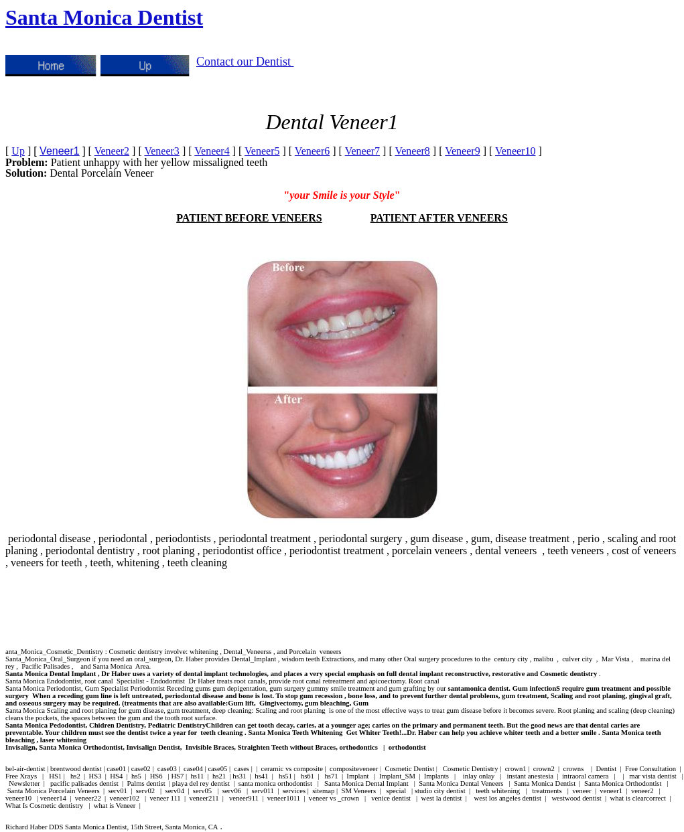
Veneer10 (515, 151)
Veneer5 (262, 151)
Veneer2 (111, 151)
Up (18, 151)
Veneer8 (412, 151)
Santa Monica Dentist (104, 17)
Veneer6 (312, 151)
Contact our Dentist (244, 61)
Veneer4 (211, 151)
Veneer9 (462, 151)
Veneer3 (161, 151)
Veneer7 (362, 151)
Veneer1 (60, 151)
